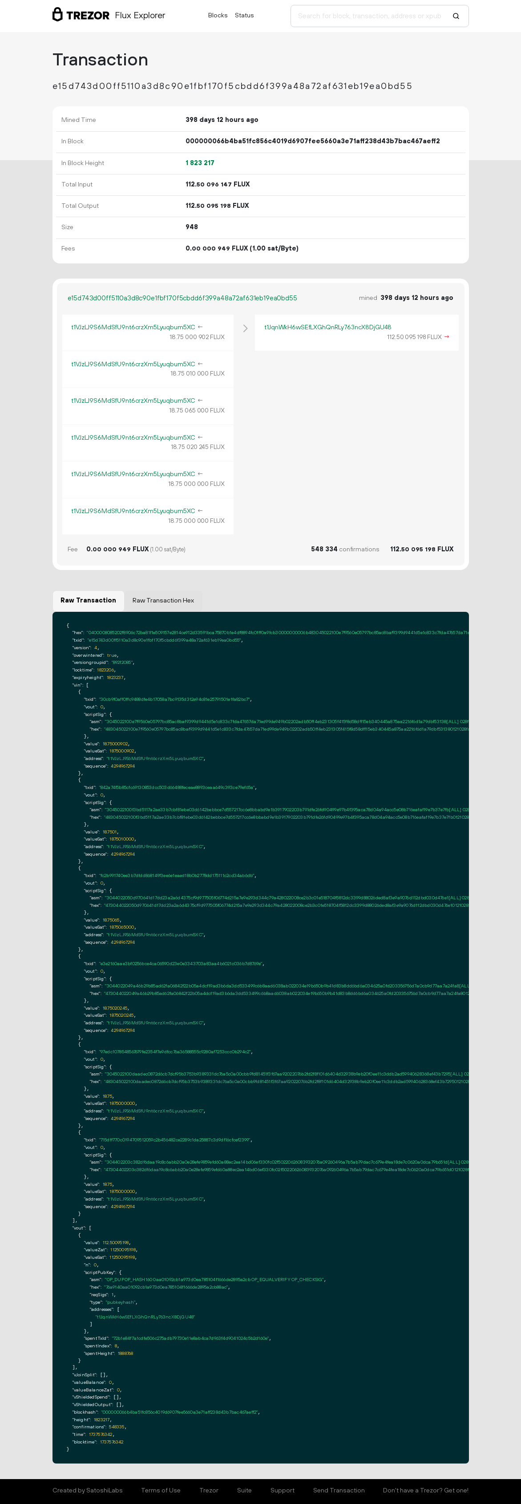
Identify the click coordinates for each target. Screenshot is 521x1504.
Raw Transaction (88, 601)
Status (244, 16)
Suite (244, 1491)
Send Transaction (339, 1491)
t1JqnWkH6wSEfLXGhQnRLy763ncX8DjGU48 (328, 327)
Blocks (218, 16)
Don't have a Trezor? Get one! (425, 1491)
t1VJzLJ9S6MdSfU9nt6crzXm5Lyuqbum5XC (133, 327)
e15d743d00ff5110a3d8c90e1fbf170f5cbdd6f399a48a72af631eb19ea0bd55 (182, 298)
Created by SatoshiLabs (88, 1491)
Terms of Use (161, 1491)
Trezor (208, 1491)
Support (283, 1491)
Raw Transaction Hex (163, 601)
